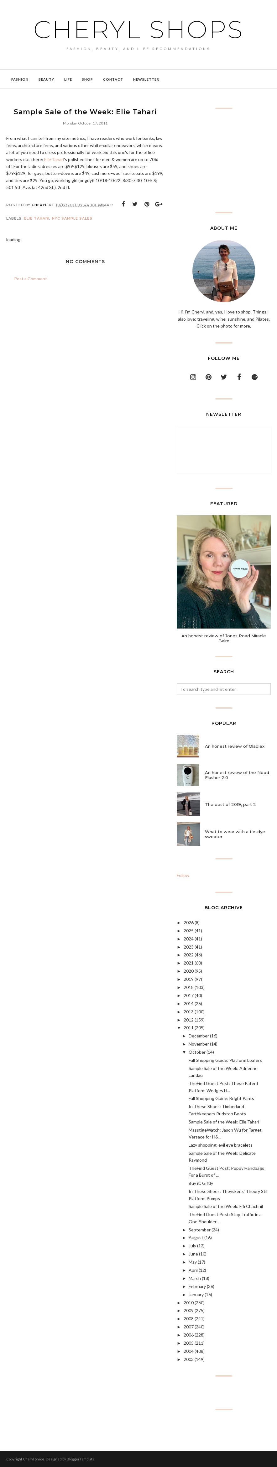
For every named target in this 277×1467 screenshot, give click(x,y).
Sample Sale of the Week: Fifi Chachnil (226, 1206)
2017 (189, 995)
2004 (189, 1351)
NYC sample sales (72, 218)
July (192, 1245)
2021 (189, 962)
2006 (189, 1334)
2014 (189, 1003)
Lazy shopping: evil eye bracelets (221, 1145)
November (199, 1044)
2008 (189, 1318)
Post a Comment (30, 278)
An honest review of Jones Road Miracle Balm (223, 638)
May (193, 1262)
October (197, 1052)
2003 (189, 1359)
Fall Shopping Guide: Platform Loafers (225, 1060)
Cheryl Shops (138, 29)
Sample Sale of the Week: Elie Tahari (224, 1121)
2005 (189, 1343)
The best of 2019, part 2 (230, 804)
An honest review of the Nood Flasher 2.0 (237, 775)
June (193, 1253)
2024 (189, 938)
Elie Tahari (54, 159)
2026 (189, 922)
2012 (189, 1019)
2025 (189, 930)
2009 (189, 1310)
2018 (189, 987)
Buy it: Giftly (201, 1183)
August (196, 1237)
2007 (189, 1326)
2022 (189, 954)
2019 (189, 979)
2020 (189, 971)
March (195, 1278)
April (193, 1270)
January (196, 1294)
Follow (183, 875)
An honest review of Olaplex (234, 746)
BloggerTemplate (81, 1459)
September (200, 1229)
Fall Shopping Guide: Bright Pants (221, 1098)
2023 (189, 947)
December (199, 1035)
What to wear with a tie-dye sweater (235, 834)
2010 (189, 1302)
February (197, 1286)
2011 (189, 1027)
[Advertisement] (224, 160)
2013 (189, 1011)
